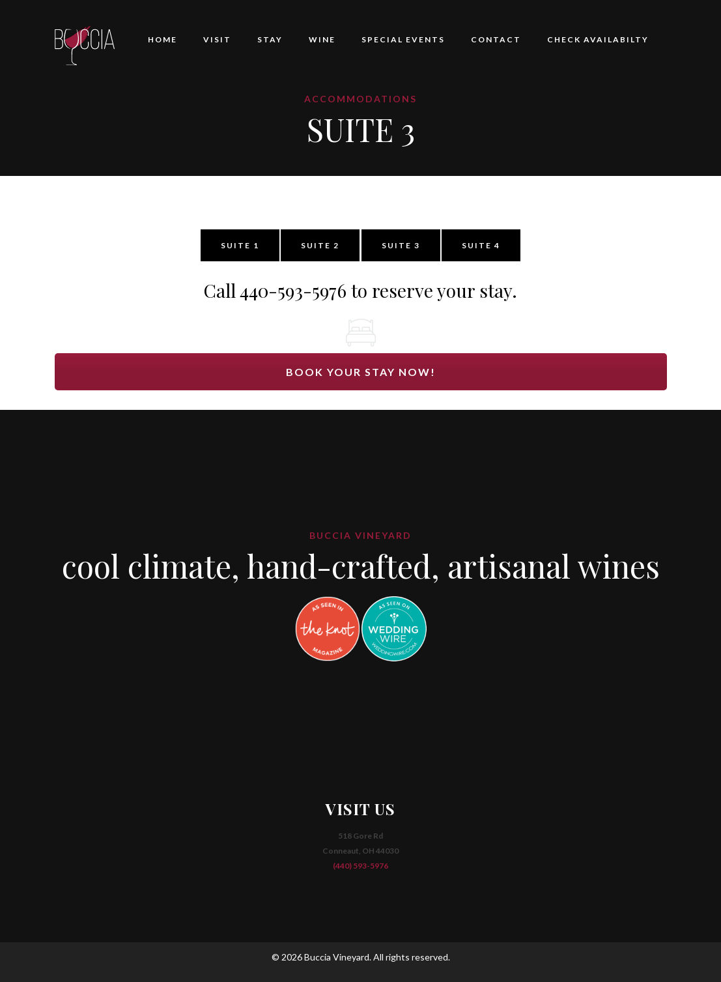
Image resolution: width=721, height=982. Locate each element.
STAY (270, 39)
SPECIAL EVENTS (403, 39)
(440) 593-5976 (360, 866)
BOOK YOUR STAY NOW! (361, 372)
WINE (322, 39)
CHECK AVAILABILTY (598, 39)
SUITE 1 (240, 245)
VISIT (217, 39)
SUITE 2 (320, 245)
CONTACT (496, 39)
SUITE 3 (401, 245)
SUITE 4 (481, 245)
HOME (162, 39)
